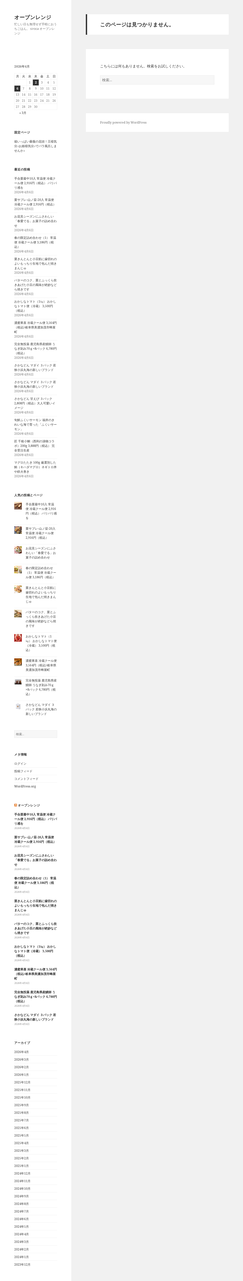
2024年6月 (21, 1219)
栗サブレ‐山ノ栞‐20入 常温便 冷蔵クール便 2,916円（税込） (40, 533)
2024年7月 (21, 1211)
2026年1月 (21, 1075)
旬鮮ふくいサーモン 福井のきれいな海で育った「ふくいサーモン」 (35, 424)
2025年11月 (22, 1090)
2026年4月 (21, 1052)
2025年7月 (21, 1120)
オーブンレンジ (32, 17)
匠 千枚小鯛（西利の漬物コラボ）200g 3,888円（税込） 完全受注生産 (34, 445)
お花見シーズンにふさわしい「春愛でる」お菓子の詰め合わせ (35, 221)
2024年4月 (21, 1234)
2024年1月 (21, 1257)
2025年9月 (21, 1105)
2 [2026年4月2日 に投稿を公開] (36, 82)
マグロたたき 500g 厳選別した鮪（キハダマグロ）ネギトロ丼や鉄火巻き (35, 467)
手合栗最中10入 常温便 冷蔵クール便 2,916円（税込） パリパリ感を (35, 183)
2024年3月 (21, 1242)
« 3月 (22, 113)
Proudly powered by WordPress (123, 122)
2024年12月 (22, 1173)
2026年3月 (21, 1059)
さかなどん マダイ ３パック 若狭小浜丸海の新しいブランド (41, 709)
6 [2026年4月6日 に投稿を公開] (17, 88)
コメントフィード (26, 779)
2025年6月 (21, 1128)
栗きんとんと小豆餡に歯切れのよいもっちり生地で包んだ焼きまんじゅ (35, 263)
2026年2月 (21, 1067)
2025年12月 (22, 1082)
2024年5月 (21, 1226)
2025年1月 (21, 1166)
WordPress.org (25, 786)
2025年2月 (21, 1158)
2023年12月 (22, 1264)
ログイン (20, 763)
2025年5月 (21, 1135)
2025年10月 (22, 1097)
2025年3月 (21, 1150)
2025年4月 (21, 1143)
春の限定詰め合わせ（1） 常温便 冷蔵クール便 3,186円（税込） (35, 242)
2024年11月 (22, 1181)
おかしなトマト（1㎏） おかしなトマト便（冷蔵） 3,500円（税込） (35, 306)
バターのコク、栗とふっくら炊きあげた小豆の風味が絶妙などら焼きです (35, 284)
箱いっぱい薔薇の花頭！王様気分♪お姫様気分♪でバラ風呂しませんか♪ (35, 146)
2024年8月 (21, 1204)
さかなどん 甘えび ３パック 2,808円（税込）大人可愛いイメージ (34, 403)
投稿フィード (23, 771)
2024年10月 (22, 1188)
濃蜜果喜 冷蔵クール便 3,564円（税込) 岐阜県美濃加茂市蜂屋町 (35, 327)
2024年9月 (21, 1196)
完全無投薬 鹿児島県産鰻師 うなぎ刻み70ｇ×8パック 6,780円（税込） (35, 348)
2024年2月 (21, 1249)
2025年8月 (21, 1113)
